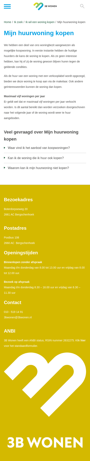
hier (83, 340)
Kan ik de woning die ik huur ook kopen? (36, 158)
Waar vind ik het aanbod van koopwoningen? (39, 148)
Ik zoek (18, 22)
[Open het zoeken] (82, 6)
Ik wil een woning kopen (40, 22)
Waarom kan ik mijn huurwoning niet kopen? (38, 168)
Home (7, 22)
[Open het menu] (8, 6)
